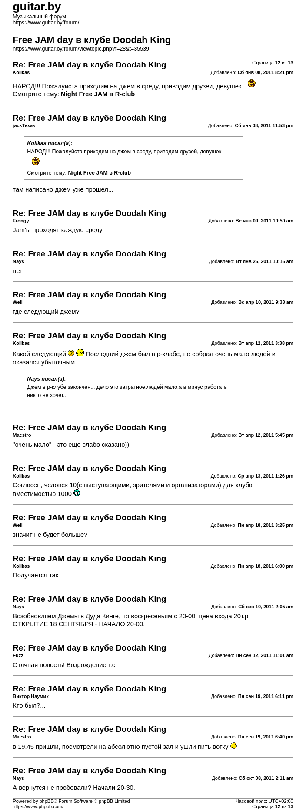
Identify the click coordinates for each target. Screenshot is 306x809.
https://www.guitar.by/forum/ (46, 23)
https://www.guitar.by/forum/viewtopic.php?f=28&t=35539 (81, 49)
